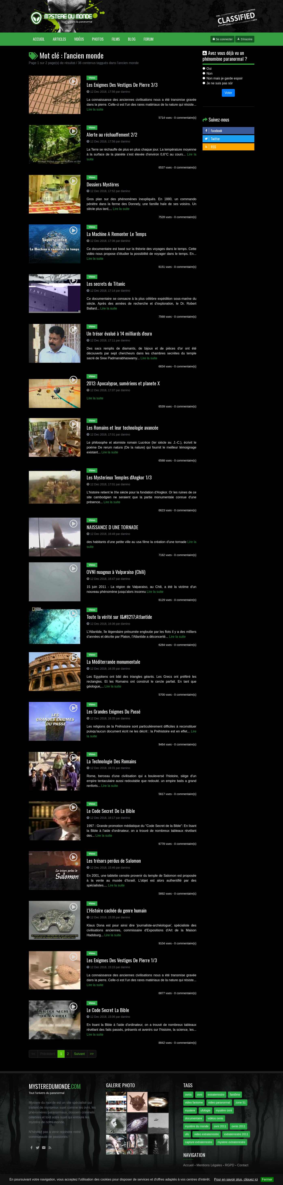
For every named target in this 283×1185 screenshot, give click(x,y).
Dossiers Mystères (103, 184)
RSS (210, 146)
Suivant (79, 1054)
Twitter (212, 138)
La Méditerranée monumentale (113, 661)
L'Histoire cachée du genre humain (116, 910)
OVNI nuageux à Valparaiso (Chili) (116, 571)
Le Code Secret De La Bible (111, 810)
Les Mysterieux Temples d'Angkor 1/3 (119, 477)
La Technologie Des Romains (111, 761)
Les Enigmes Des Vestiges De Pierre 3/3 (122, 84)
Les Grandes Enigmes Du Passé (113, 711)
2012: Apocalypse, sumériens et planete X (123, 383)
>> (92, 1054)
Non (210, 73)
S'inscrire (244, 39)
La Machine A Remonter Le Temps (116, 233)
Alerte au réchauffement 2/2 (112, 134)
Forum (148, 39)
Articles (59, 39)
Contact (242, 1165)
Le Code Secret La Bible (108, 1009)
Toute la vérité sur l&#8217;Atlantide (119, 616)
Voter (228, 92)
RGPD (229, 1165)
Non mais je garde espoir (225, 78)
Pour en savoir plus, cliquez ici (236, 1179)
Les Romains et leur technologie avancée (122, 427)
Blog (132, 39)
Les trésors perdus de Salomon (114, 860)
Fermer (267, 1179)
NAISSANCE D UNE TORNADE (112, 527)
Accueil (41, 39)
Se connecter (222, 39)
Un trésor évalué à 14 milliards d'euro (119, 333)
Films (116, 39)
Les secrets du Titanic (106, 283)
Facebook (213, 130)
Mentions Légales (209, 1165)
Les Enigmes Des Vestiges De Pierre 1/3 (122, 960)
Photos (98, 39)
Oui (209, 68)
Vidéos (79, 39)
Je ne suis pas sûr (220, 83)
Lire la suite (95, 109)
